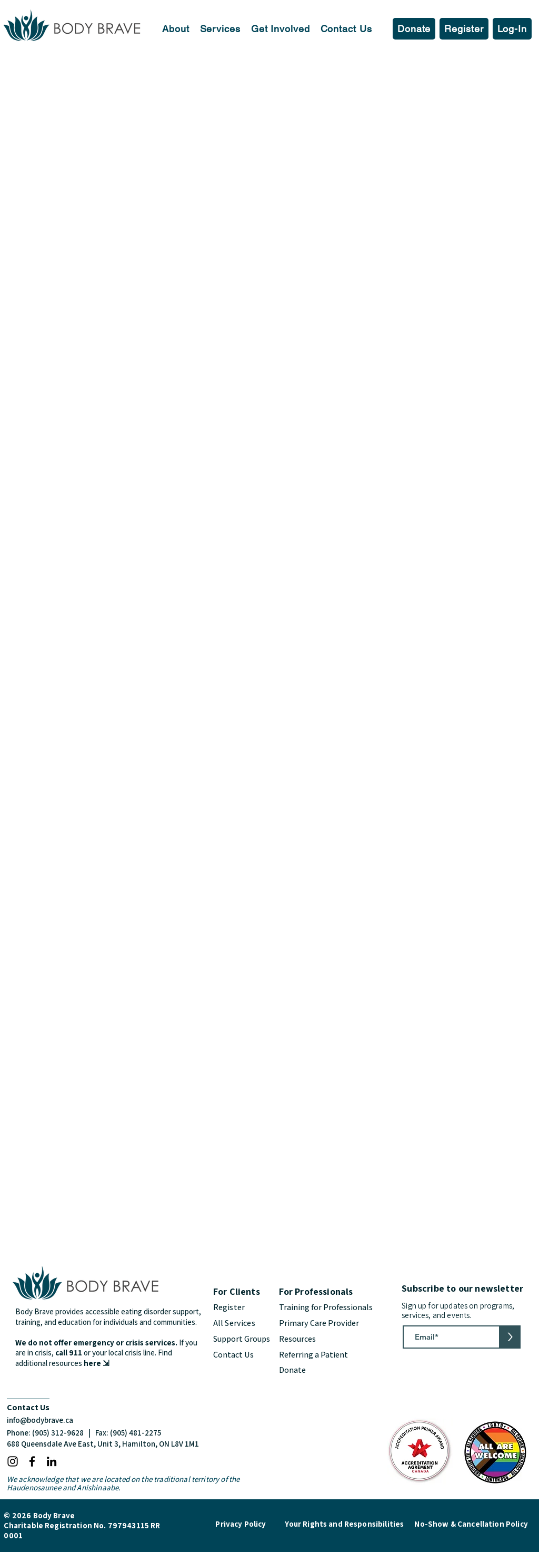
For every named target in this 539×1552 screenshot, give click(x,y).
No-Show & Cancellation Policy (470, 1524)
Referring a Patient (314, 1354)
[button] (175, 29)
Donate (292, 1369)
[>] (510, 1337)
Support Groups (241, 1338)
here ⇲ (97, 1363)
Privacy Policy (240, 1524)
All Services (234, 1323)
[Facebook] (32, 1461)
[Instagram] (12, 1461)
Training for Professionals (326, 1307)
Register (229, 1307)
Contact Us (233, 1354)
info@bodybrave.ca (40, 1420)
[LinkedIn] (51, 1461)
